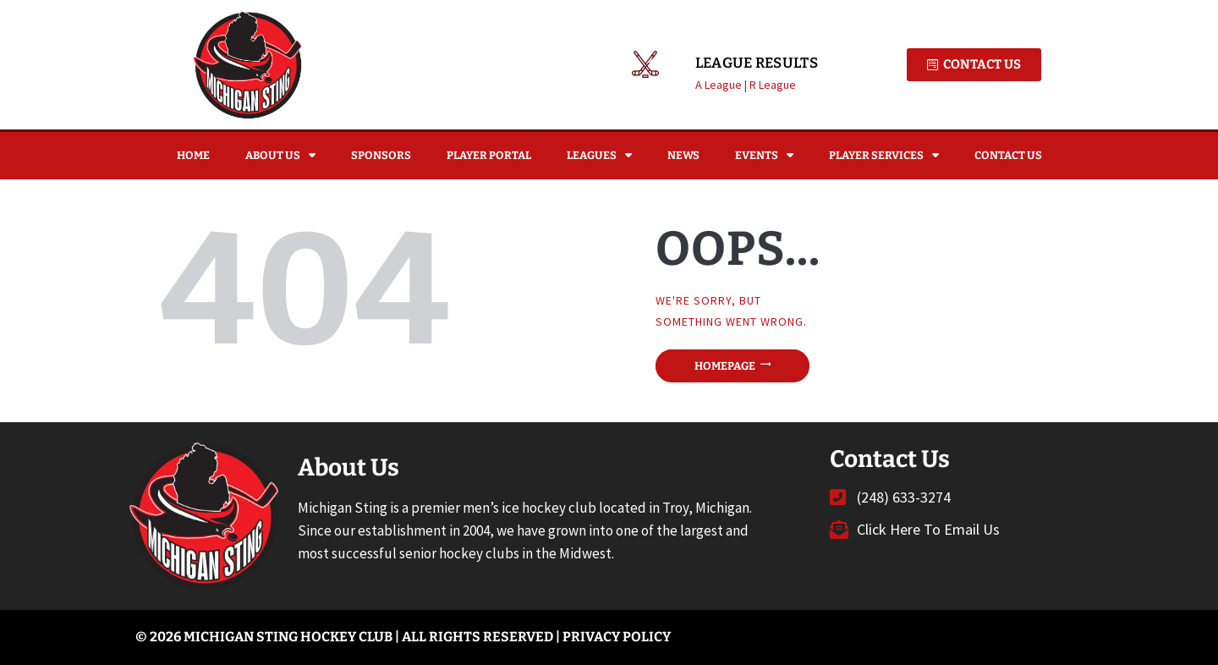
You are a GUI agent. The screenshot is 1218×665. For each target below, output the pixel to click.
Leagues (599, 155)
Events (764, 155)
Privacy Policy (616, 637)
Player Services (884, 155)
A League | (722, 84)
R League (772, 84)
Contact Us (1008, 155)
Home (193, 155)
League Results (756, 63)
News (683, 155)
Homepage (724, 366)
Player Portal (489, 155)
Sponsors (381, 155)
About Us (280, 155)
